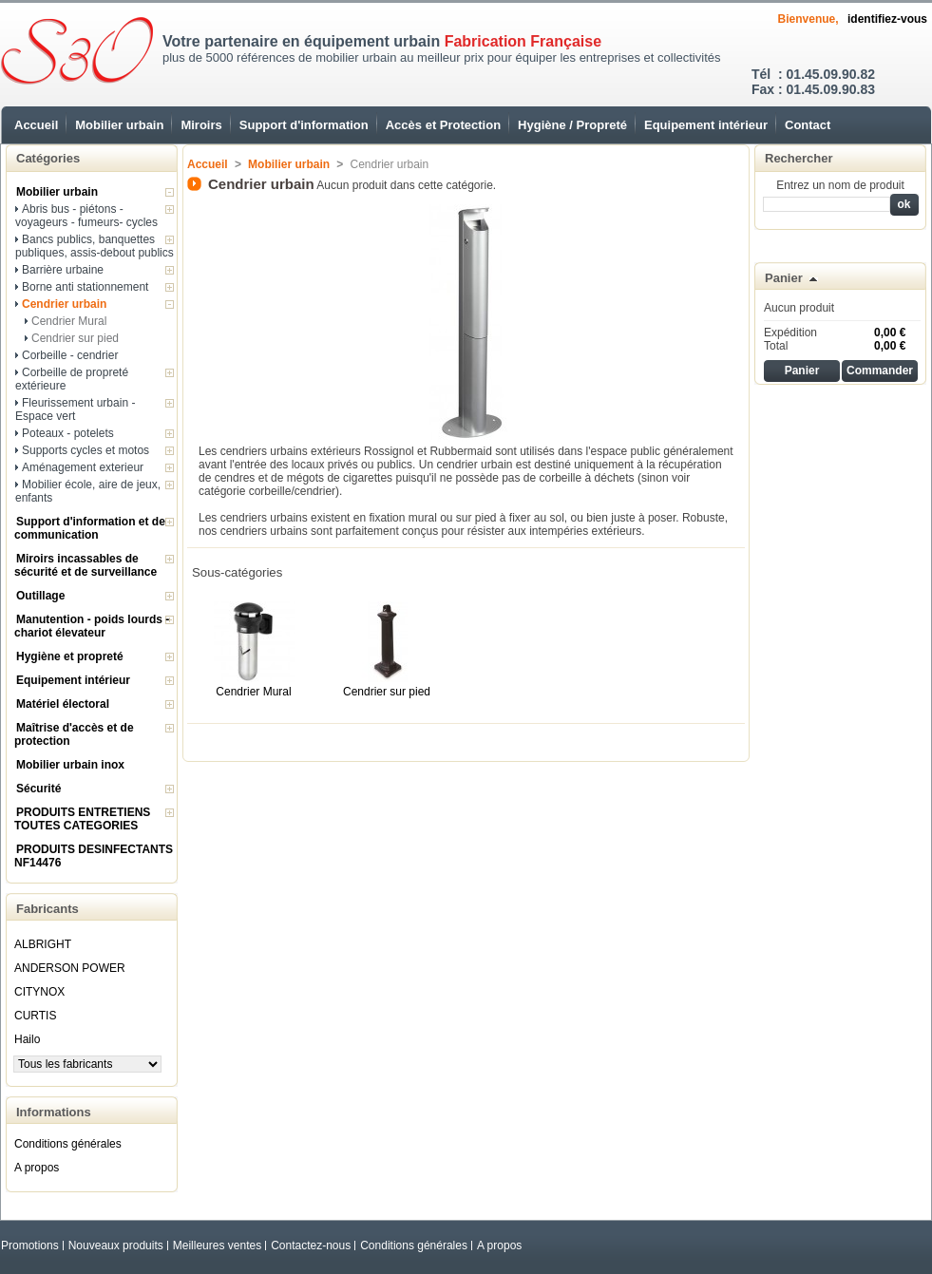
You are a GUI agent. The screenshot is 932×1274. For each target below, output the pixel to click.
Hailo (27, 1039)
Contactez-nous (311, 1245)
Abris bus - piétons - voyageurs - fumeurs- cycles (86, 215)
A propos (36, 1167)
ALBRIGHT (42, 944)
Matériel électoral (62, 704)
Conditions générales (68, 1143)
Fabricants (47, 909)
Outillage (40, 595)
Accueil (36, 125)
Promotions (30, 1245)
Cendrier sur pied (75, 338)
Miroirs (201, 125)
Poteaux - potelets (68, 433)
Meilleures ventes (217, 1245)
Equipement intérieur (706, 125)
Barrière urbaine (63, 269)
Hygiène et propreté (70, 656)
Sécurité (38, 788)
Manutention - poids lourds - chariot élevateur (91, 626)
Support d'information (304, 125)
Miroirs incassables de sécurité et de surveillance (85, 565)
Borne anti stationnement (85, 287)
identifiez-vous (887, 19)
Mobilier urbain (119, 125)
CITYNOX (39, 991)
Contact (807, 125)
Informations (53, 1112)
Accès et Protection (443, 125)
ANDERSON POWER (69, 968)
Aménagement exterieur (82, 467)
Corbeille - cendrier (70, 355)
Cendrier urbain (64, 304)
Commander (879, 370)
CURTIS (35, 1015)
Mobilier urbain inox (70, 764)
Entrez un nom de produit (840, 185)
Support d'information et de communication (89, 528)
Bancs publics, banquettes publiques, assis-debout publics (94, 246)
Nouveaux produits (115, 1245)
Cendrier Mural (68, 321)
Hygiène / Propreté (572, 125)
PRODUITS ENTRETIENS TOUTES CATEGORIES (82, 819)
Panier (784, 278)
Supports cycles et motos (85, 450)
